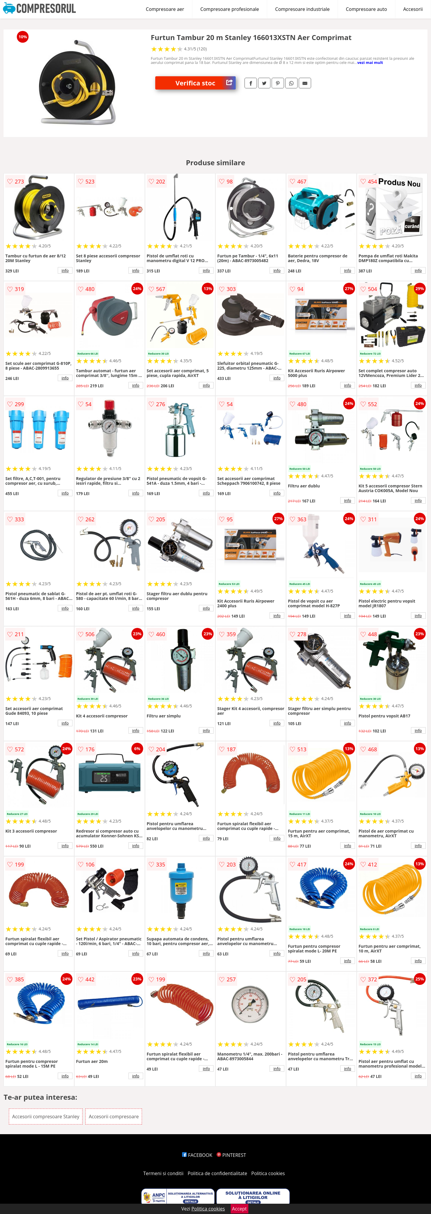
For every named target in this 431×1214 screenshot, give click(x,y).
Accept (239, 1208)
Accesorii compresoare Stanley (45, 1116)
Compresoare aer (165, 9)
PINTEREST (231, 1155)
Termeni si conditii (163, 1173)
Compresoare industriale (302, 9)
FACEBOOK (197, 1155)
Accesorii (413, 9)
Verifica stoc (206, 83)
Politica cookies (268, 1173)
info (65, 270)
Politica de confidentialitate (217, 1173)
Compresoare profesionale (229, 9)
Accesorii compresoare (114, 1116)
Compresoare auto (366, 9)
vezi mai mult (370, 62)
